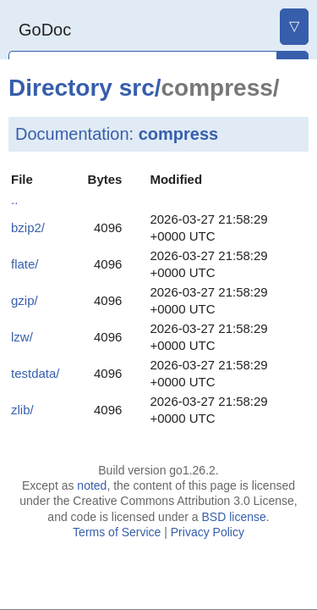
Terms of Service (117, 532)
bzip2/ (28, 227)
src (137, 88)
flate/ (25, 264)
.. (14, 199)
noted (92, 485)
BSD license (233, 517)
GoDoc (45, 29)
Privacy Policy (207, 532)
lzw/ (22, 337)
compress (179, 134)
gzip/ (24, 300)
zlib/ (22, 409)
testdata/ (35, 373)
